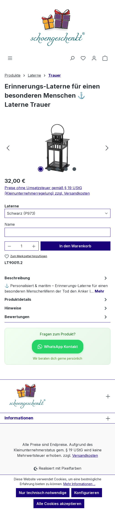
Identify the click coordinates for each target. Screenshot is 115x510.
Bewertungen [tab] (56, 317)
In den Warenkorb (75, 246)
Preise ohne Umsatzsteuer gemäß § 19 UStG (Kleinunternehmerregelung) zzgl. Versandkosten (47, 191)
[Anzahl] (22, 246)
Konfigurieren (86, 492)
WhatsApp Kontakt (58, 346)
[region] (57, 147)
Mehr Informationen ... (79, 484)
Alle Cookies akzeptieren (58, 503)
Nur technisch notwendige (42, 492)
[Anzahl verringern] (9, 246)
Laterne (12, 205)
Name (10, 224)
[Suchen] (72, 58)
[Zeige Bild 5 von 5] (74, 169)
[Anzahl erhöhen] (34, 246)
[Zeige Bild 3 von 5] (57, 169)
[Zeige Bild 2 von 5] (49, 169)
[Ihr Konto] (94, 58)
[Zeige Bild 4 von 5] (66, 169)
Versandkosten (85, 455)
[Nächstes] (107, 147)
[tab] (56, 284)
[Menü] (10, 58)
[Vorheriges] (8, 147)
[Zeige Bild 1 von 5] (40, 169)
